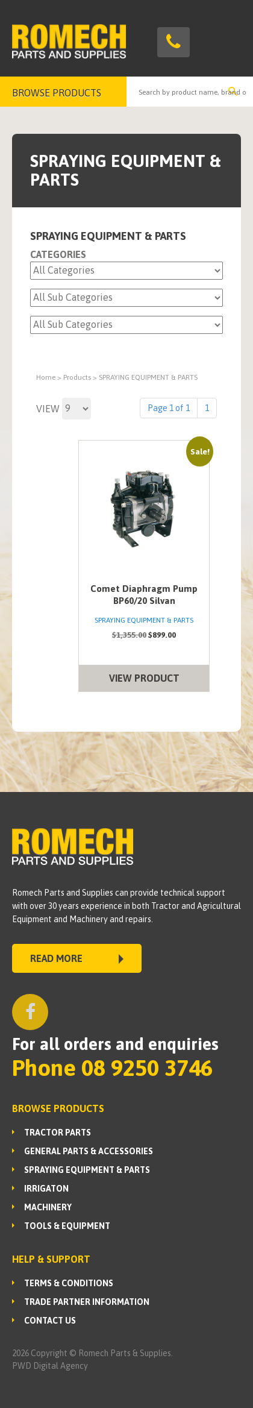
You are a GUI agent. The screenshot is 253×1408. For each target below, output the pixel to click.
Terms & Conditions (68, 1283)
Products (77, 377)
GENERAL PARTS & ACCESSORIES (88, 1151)
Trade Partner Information (86, 1302)
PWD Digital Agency (50, 1366)
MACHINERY (48, 1207)
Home (45, 377)
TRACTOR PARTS (57, 1132)
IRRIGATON (46, 1188)
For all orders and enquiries (115, 1044)
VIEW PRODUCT (144, 678)
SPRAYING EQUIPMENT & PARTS (87, 1170)
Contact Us (50, 1320)
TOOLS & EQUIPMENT (67, 1226)
